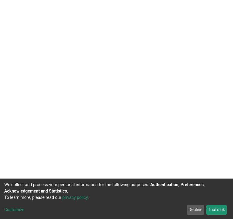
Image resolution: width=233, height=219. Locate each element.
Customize (14, 209)
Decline (195, 209)
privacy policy (75, 197)
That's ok (216, 209)
